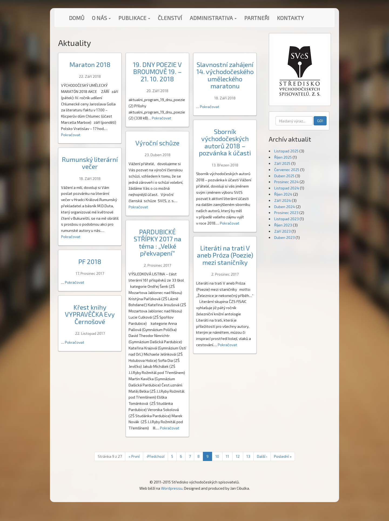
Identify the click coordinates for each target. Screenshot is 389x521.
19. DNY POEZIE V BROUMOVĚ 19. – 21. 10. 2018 (157, 72)
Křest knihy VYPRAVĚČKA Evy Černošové (90, 314)
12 (238, 456)
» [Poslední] (282, 456)
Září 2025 (282, 163)
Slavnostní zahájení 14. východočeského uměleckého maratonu (225, 75)
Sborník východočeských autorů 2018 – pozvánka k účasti (225, 142)
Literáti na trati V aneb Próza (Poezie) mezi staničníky (225, 255)
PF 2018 (89, 261)
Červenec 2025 (286, 169)
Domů (76, 18)
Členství (170, 18)
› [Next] (262, 456)
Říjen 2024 (283, 194)
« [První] (134, 456)
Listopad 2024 (286, 188)
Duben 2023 (284, 237)
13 (248, 456)
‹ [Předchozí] (155, 456)
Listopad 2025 (286, 151)
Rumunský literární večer (90, 162)
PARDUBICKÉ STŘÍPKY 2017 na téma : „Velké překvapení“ (157, 242)
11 (227, 456)
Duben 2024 (284, 206)
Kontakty (290, 18)
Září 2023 (282, 231)
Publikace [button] (134, 18)
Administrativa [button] (213, 18)
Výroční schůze (157, 143)
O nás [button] (101, 18)
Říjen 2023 (283, 225)
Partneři (256, 18)
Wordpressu (171, 488)
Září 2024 (282, 200)
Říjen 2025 (283, 157)
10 (217, 456)
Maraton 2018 (89, 64)
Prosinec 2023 (286, 212)
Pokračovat (71, 134)
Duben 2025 (284, 175)
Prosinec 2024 (286, 181)
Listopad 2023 (286, 218)
